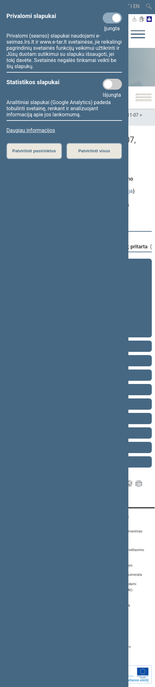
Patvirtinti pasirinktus (34, 150)
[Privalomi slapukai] (112, 18)
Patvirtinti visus (94, 150)
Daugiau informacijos (30, 130)
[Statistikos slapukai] (112, 84)
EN (136, 6)
